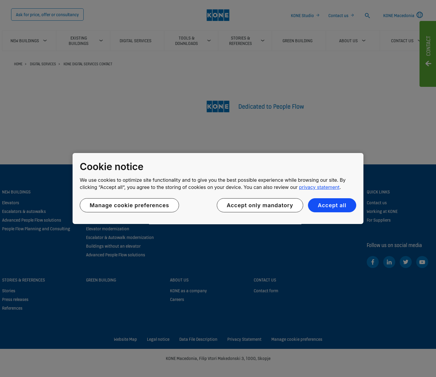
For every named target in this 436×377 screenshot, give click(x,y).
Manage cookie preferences (129, 205)
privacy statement (319, 187)
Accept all (332, 205)
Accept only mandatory (260, 205)
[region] (218, 188)
